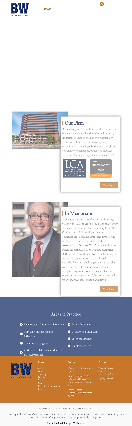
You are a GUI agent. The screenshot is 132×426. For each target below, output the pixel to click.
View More (109, 230)
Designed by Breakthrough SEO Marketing (66, 423)
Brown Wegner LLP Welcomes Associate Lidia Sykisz (80, 392)
